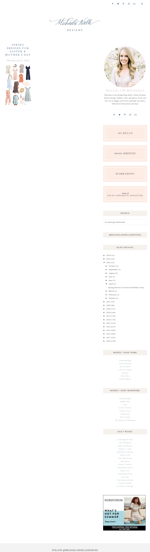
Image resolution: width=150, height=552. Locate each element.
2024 (108, 255)
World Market (125, 374)
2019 (108, 306)
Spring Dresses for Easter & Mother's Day (125, 286)
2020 (108, 303)
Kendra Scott (125, 404)
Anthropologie (125, 356)
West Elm (125, 371)
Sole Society (125, 410)
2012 (108, 330)
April (110, 282)
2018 (108, 309)
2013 (108, 327)
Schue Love (125, 462)
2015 (108, 320)
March (111, 289)
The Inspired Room (125, 471)
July (110, 276)
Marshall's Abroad (125, 444)
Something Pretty (125, 465)
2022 (108, 262)
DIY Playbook (125, 435)
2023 (108, 258)
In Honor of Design (125, 477)
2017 (108, 313)
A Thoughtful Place (125, 433)
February (112, 292)
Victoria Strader (125, 474)
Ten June (125, 468)
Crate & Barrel (125, 359)
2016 (108, 316)
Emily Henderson (125, 438)
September (112, 269)
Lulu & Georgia (125, 365)
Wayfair (125, 368)
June (110, 279)
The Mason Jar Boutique (125, 413)
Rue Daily (125, 453)
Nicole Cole (125, 447)
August (111, 272)
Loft (125, 399)
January (111, 296)
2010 (108, 337)
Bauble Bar (125, 396)
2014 (108, 323)
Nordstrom (125, 408)
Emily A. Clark (125, 441)
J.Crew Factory (125, 402)
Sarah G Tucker (125, 456)
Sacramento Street (125, 459)
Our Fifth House (125, 450)
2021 (108, 299)
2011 (108, 333)
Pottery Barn (125, 362)
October (111, 265)
